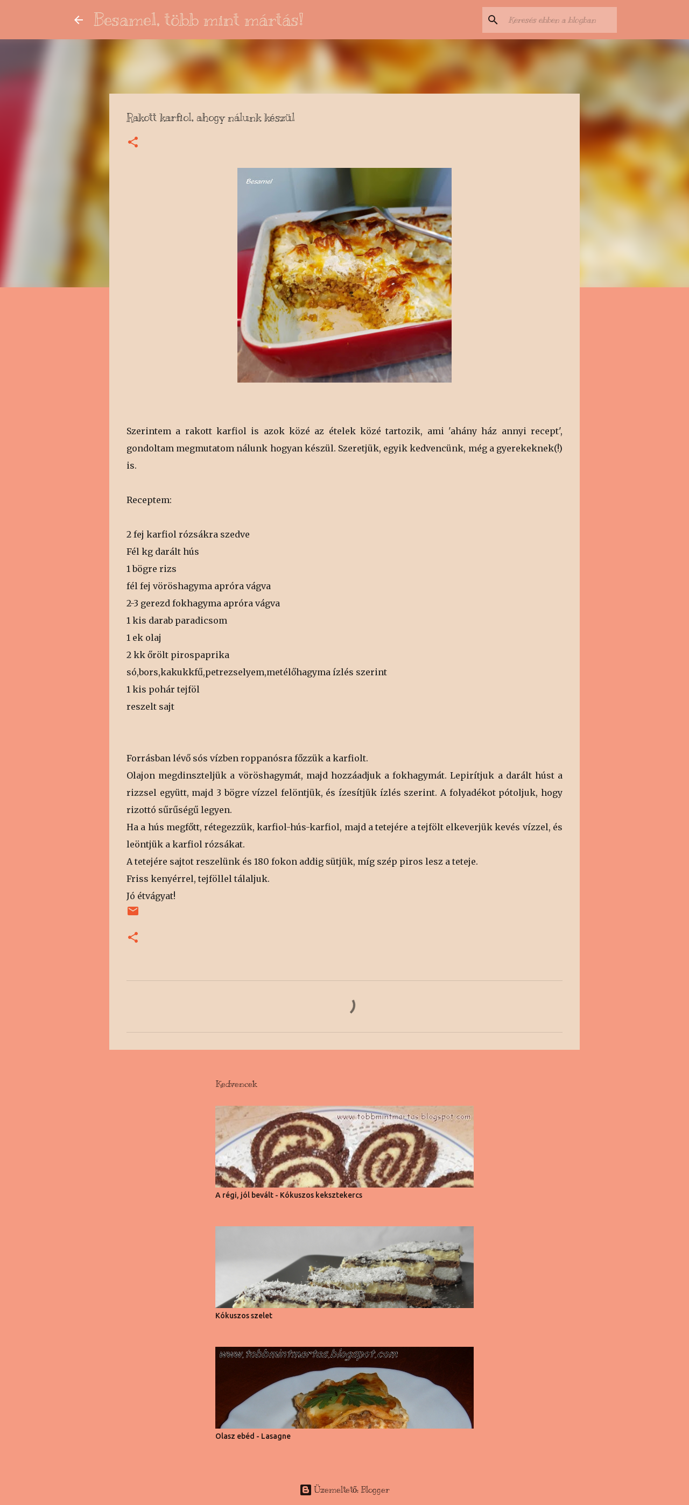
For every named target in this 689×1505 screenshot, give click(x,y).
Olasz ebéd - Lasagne (253, 1436)
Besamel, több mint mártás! (199, 19)
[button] (132, 143)
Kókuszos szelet (243, 1315)
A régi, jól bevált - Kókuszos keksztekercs (288, 1195)
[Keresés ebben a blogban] (560, 20)
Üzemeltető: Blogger (344, 1490)
